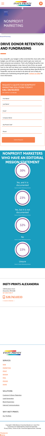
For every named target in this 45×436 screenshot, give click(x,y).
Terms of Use (16, 428)
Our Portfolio (7, 416)
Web (4, 364)
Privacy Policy (8, 428)
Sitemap (38, 428)
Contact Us (4, 433)
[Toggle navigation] (41, 3)
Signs (5, 384)
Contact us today (34, 73)
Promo (5, 381)
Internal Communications (11, 405)
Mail (4, 378)
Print (5, 371)
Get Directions (8, 293)
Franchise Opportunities (28, 428)
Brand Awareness (8, 402)
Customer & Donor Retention (12, 395)
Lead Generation (8, 398)
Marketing (7, 368)
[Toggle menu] (2, 3)
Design (5, 374)
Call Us (2, 435)
